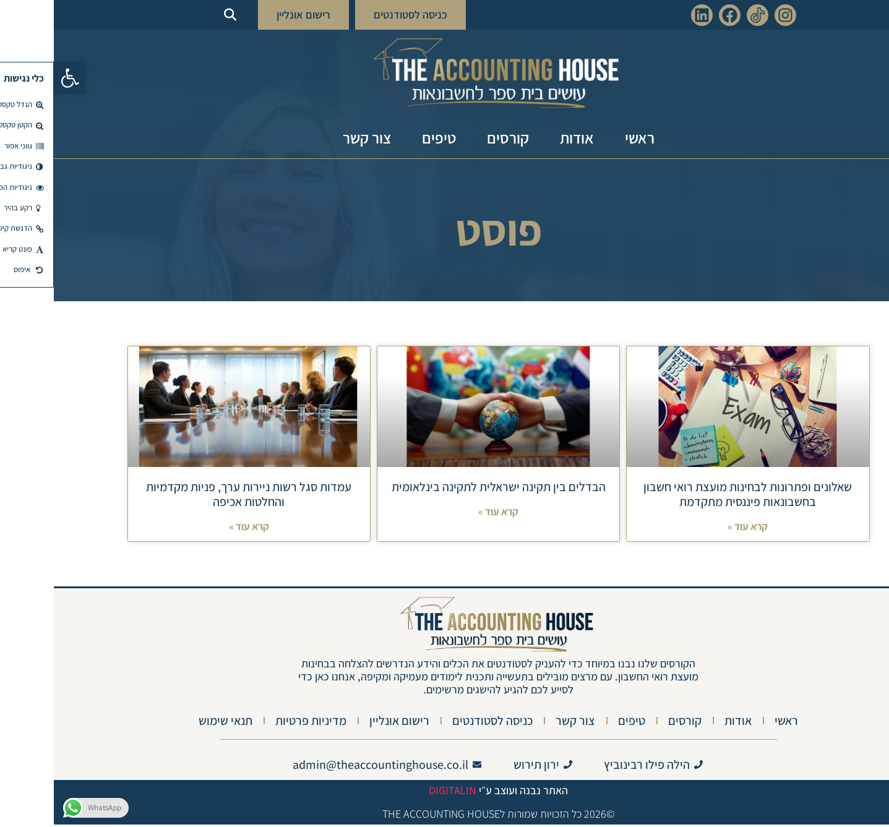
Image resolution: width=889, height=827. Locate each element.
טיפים (385, 137)
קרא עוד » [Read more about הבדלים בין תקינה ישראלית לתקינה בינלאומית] (444, 514)
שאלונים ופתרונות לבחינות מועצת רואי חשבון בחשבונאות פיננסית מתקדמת (694, 494)
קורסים (454, 137)
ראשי (586, 137)
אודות (523, 137)
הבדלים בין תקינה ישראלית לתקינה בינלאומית (445, 487)
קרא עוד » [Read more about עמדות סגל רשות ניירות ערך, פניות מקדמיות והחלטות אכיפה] (195, 529)
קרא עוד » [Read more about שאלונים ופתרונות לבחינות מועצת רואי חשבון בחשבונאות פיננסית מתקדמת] (694, 529)
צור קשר (313, 137)
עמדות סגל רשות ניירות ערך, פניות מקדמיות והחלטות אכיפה (195, 494)
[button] (16, 78)
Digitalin (399, 793)
